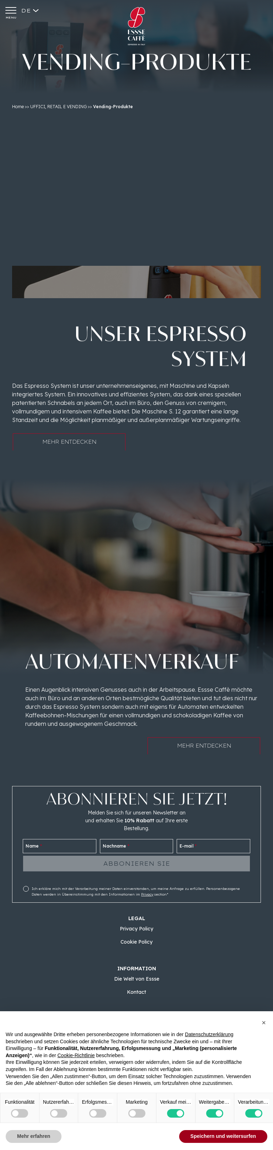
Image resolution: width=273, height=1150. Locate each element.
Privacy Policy (136, 928)
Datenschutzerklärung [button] (209, 1034)
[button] (263, 1022)
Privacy (147, 894)
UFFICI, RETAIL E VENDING (58, 106)
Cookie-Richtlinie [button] (76, 1055)
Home (18, 106)
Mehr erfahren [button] (33, 1136)
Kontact (136, 992)
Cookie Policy (136, 942)
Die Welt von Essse (136, 979)
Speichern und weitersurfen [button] (223, 1136)
